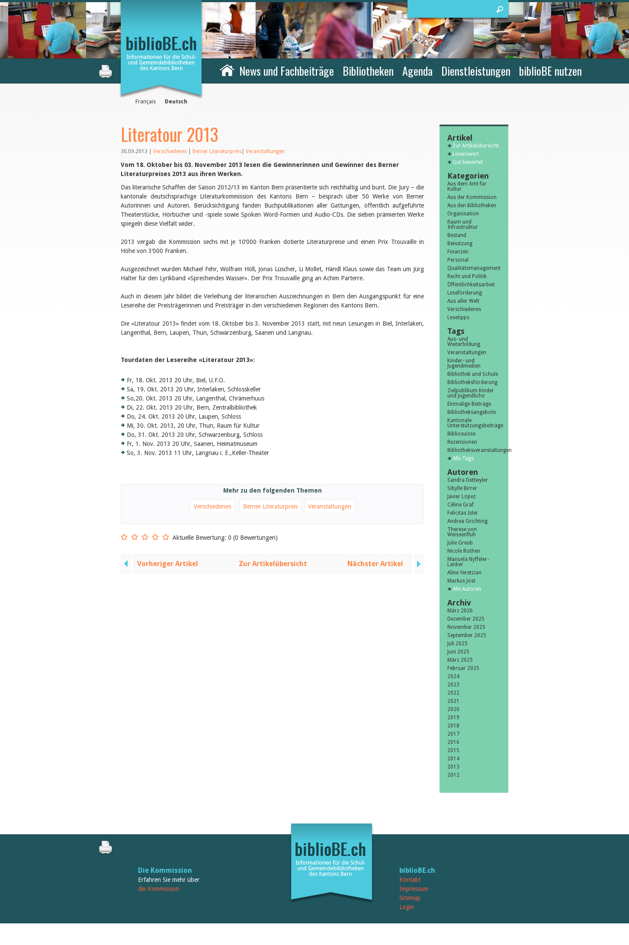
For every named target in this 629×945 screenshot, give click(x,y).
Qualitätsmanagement (474, 268)
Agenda (417, 70)
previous (127, 564)
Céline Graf (460, 504)
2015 (453, 750)
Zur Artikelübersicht (273, 564)
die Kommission (158, 888)
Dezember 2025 (466, 618)
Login (406, 906)
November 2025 (466, 627)
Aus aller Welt (463, 301)
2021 (453, 701)
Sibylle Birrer (462, 488)
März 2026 (460, 610)
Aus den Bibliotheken (471, 205)
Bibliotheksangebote (471, 412)
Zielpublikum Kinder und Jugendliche (470, 393)
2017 (453, 734)
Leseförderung (464, 292)
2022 (453, 692)
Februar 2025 (463, 668)
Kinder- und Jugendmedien (464, 363)
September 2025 (466, 635)
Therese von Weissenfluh (462, 532)
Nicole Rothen (463, 551)
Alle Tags (463, 458)
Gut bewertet (467, 162)
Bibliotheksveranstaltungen (474, 450)
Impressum (413, 888)
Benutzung (459, 243)
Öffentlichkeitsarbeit (471, 284)
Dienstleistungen (475, 70)
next (418, 564)
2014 (453, 758)
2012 (453, 775)
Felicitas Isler (462, 513)
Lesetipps (458, 317)
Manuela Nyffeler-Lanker (468, 562)
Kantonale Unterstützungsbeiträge (474, 423)
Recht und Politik (467, 276)
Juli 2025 (457, 643)
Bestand (456, 235)
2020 (453, 709)
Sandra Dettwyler (467, 480)
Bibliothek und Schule (472, 374)
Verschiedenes (170, 151)
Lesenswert (465, 154)
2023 (453, 684)
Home (227, 69)
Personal (458, 260)
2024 (453, 676)
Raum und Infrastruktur (462, 224)
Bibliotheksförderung (472, 382)
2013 (453, 766)
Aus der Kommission (472, 197)
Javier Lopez (461, 496)
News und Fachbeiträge (286, 70)
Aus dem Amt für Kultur (467, 186)
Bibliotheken (368, 70)
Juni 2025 (458, 651)
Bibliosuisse (461, 433)
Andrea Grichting (467, 521)
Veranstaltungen (265, 151)
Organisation (463, 213)
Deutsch (176, 102)
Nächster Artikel (375, 564)
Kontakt (409, 879)
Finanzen (458, 251)
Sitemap (409, 897)
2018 (453, 725)
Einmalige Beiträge (469, 404)
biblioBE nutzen (550, 70)
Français (145, 102)
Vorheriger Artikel (167, 564)
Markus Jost (461, 580)
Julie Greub (460, 542)
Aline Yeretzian (464, 572)
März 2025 (460, 660)
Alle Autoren (466, 589)
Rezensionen (462, 442)
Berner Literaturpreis (217, 151)
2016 (453, 742)
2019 (453, 717)
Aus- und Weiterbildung (463, 341)
